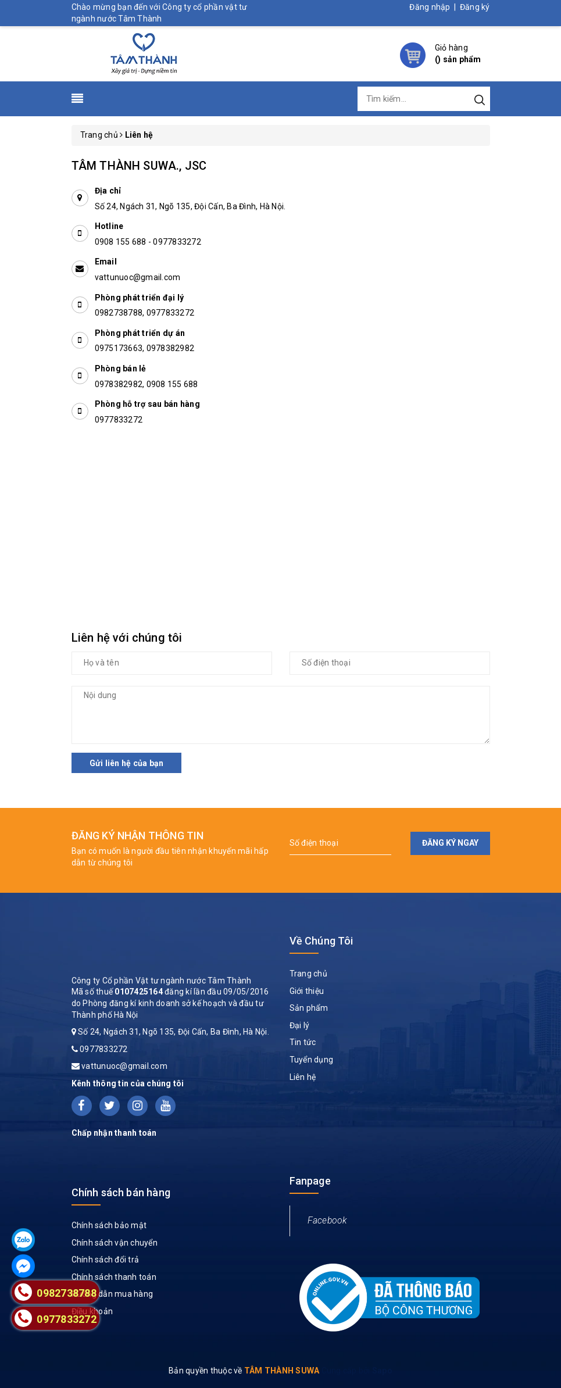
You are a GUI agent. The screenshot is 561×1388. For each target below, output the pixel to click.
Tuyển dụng (312, 1059)
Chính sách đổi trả (106, 1259)
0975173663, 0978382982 (145, 348)
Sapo (382, 1370)
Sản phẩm (309, 1008)
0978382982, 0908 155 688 (146, 384)
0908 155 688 (121, 241)
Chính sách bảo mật (109, 1225)
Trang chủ (308, 973)
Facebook (327, 1220)
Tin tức (303, 1042)
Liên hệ (303, 1077)
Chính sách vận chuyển (115, 1242)
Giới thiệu (307, 991)
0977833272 (177, 241)
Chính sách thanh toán (114, 1277)
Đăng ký (475, 7)
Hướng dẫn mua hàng (112, 1293)
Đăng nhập (429, 7)
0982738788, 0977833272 (145, 312)
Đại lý (300, 1025)
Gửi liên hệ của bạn (127, 763)
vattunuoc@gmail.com (138, 277)
